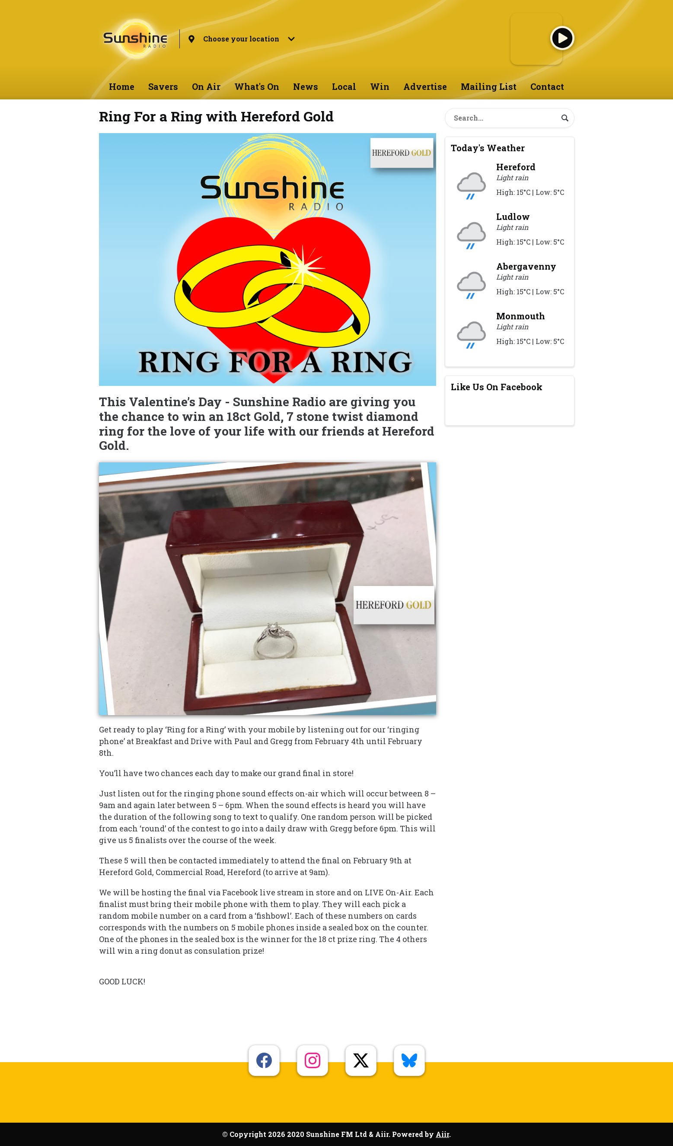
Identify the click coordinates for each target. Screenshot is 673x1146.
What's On (256, 86)
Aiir (442, 1134)
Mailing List (489, 86)
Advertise (425, 86)
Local (344, 86)
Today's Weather (488, 147)
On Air (206, 86)
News (305, 86)
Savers (163, 86)
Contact (547, 86)
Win (379, 86)
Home (121, 86)
